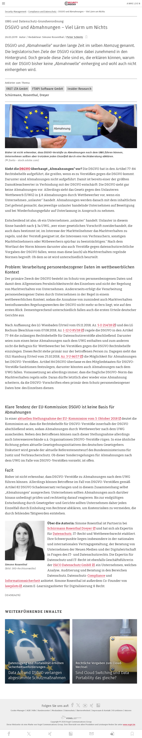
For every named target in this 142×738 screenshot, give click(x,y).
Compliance (96, 576)
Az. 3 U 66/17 (71, 356)
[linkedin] (71, 734)
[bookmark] (86, 37)
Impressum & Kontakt (101, 710)
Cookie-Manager (18, 710)
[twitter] (29, 733)
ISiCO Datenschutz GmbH (73, 565)
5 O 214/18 (106, 325)
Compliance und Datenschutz (42, 11)
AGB (29, 710)
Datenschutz (62, 534)
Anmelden (133, 3)
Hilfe (34, 710)
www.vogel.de (129, 724)
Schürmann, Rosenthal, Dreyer (27, 95)
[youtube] (84, 706)
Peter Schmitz (74, 37)
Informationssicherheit (22, 581)
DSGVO (24, 169)
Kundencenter (44, 710)
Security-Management (15, 11)
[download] (112, 734)
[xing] (50, 734)
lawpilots (13, 586)
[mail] (92, 733)
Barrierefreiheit (84, 710)
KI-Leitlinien (117, 710)
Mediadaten (57, 710)
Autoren (128, 710)
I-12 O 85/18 (73, 330)
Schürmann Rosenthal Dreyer (71, 528)
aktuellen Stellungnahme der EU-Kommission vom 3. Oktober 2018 (69, 418)
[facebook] (9, 733)
